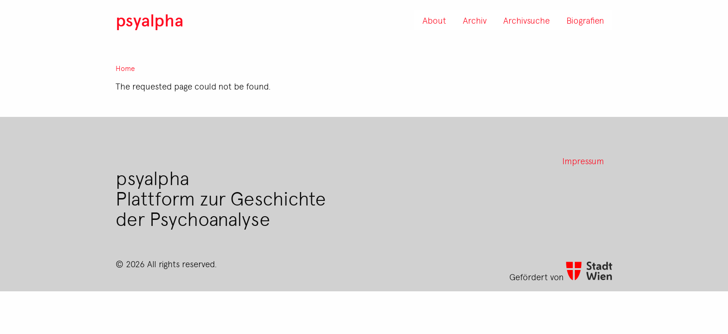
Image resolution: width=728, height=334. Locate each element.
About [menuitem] (434, 20)
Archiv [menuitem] (475, 20)
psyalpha (149, 19)
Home (125, 68)
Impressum (583, 160)
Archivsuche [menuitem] (526, 20)
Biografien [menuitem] (585, 20)
